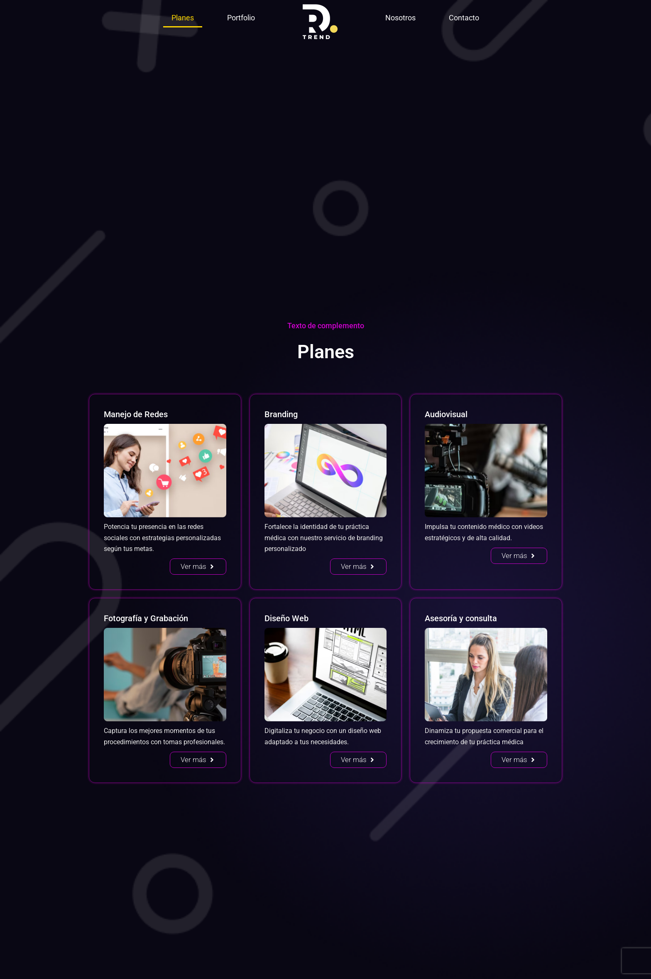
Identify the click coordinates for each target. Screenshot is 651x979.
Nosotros (400, 17)
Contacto (464, 17)
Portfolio (241, 17)
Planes (182, 17)
